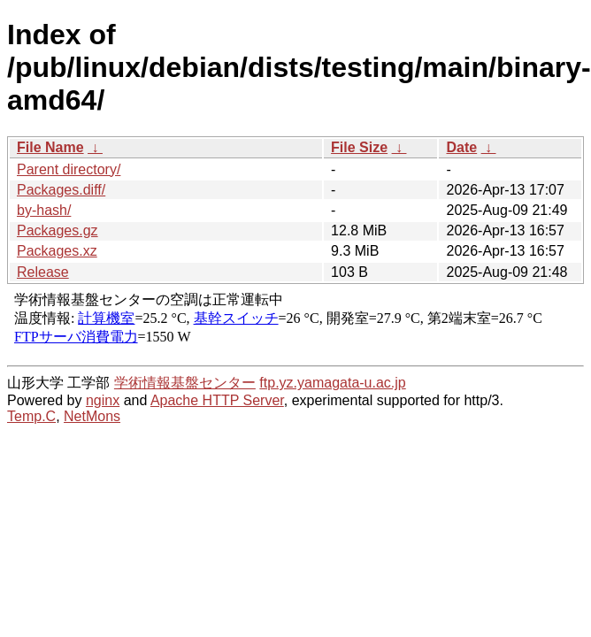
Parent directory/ (68, 169)
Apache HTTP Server (217, 400)
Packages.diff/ (61, 189)
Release (43, 272)
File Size (359, 147)
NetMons (92, 416)
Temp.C (31, 416)
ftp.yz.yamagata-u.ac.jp (332, 382)
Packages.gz (57, 230)
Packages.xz (57, 250)
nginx (102, 400)
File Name (50, 147)
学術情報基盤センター (185, 382)
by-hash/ (44, 210)
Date (461, 147)
